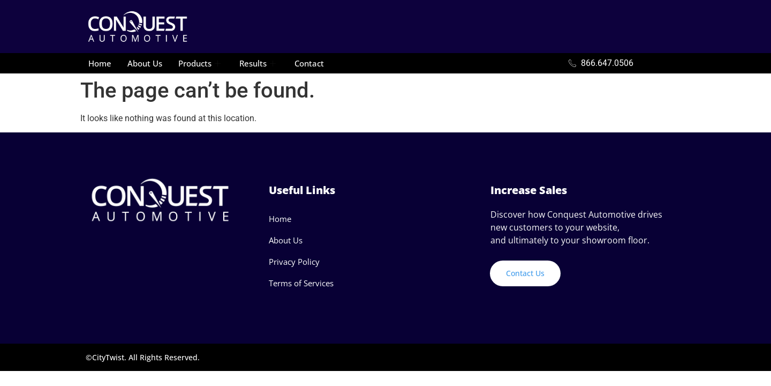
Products (200, 63)
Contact (309, 63)
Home (99, 63)
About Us (144, 63)
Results (258, 63)
